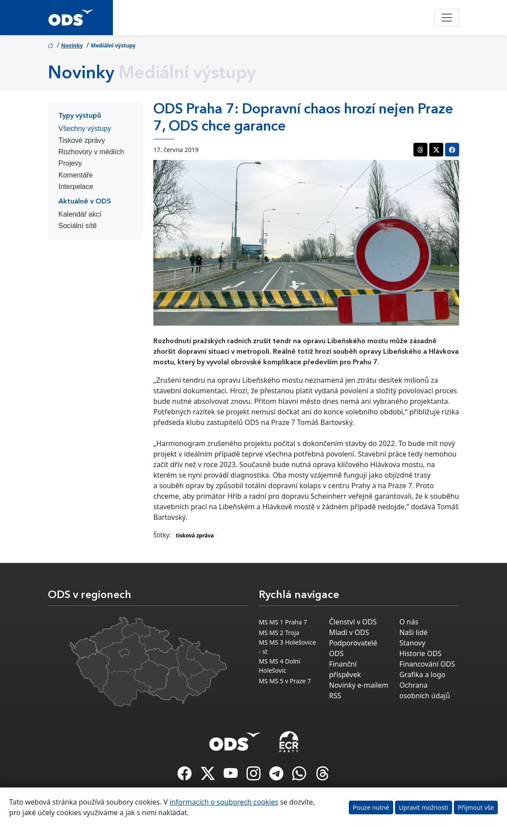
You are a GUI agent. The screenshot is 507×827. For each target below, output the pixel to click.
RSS (335, 695)
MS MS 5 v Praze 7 (285, 681)
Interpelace (75, 186)
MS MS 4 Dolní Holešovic (279, 666)
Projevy (70, 163)
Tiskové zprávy (81, 140)
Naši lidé (413, 632)
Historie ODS (420, 653)
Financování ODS (427, 664)
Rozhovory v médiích (91, 152)
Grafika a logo (422, 674)
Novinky (72, 45)
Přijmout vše (476, 807)
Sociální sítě (77, 225)
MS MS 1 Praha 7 (283, 622)
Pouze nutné (371, 807)
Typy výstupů (79, 116)
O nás (408, 622)
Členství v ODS (353, 622)
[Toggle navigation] (447, 17)
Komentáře (75, 175)
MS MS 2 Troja (279, 632)
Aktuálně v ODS (84, 201)
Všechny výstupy (84, 128)
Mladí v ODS (349, 632)
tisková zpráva (195, 535)
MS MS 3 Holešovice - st (287, 647)
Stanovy (412, 643)
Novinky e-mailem (358, 685)
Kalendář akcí (79, 214)
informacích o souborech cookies (224, 802)
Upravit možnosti (423, 807)
